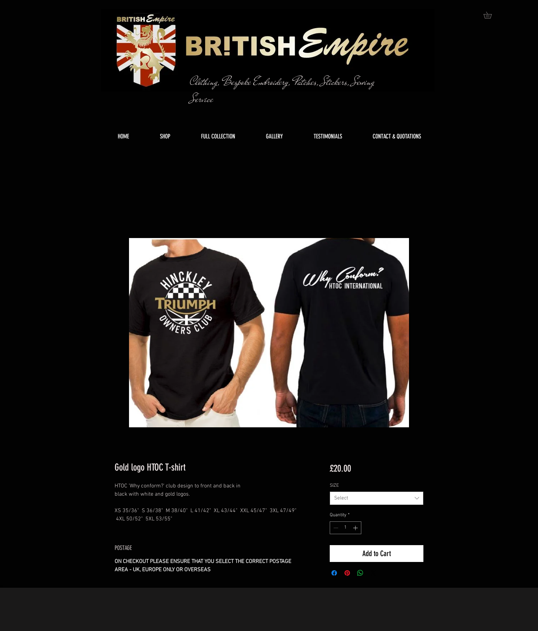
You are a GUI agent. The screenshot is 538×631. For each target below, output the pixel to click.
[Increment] (356, 528)
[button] (490, 15)
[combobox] (376, 498)
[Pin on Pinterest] (347, 573)
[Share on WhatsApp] (360, 573)
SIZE (334, 485)
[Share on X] (373, 573)
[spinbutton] (345, 528)
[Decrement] (335, 528)
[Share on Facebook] (334, 573)
